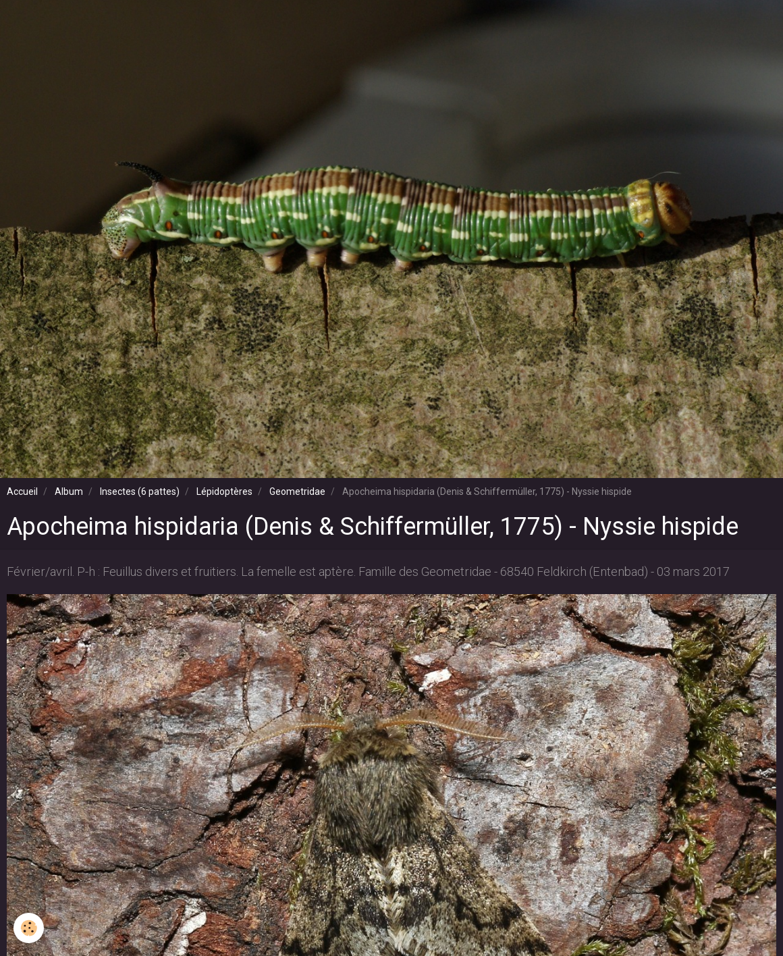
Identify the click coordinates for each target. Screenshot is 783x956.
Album (69, 491)
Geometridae (297, 491)
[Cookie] (29, 928)
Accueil (22, 491)
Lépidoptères (224, 491)
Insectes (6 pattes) (140, 491)
